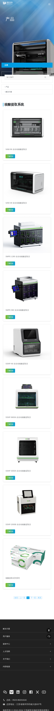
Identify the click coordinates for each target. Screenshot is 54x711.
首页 (16, 598)
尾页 (39, 598)
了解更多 (10, 156)
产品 (6, 87)
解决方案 (8, 92)
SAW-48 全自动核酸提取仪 (16, 203)
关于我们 (6, 659)
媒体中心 (6, 644)
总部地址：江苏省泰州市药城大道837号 (24, 704)
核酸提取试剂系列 (13, 578)
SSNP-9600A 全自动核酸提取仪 (18, 417)
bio (9, 3)
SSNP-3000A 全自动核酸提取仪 (18, 471)
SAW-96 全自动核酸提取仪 (16, 149)
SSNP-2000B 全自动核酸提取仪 (18, 524)
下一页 (33, 598)
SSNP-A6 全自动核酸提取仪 (17, 364)
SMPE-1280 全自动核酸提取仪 (18, 257)
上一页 (22, 598)
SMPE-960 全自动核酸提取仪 (17, 310)
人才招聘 (6, 651)
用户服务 (6, 636)
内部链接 (6, 667)
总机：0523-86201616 (16, 700)
